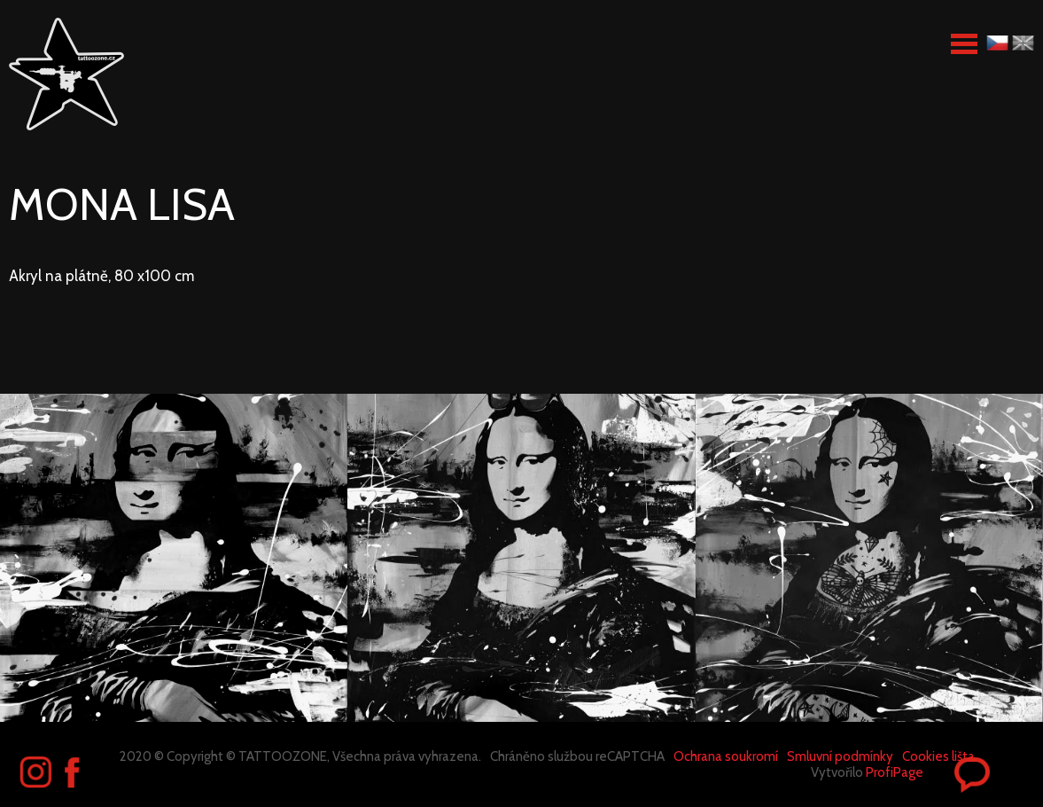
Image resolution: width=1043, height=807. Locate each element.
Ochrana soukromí (725, 756)
